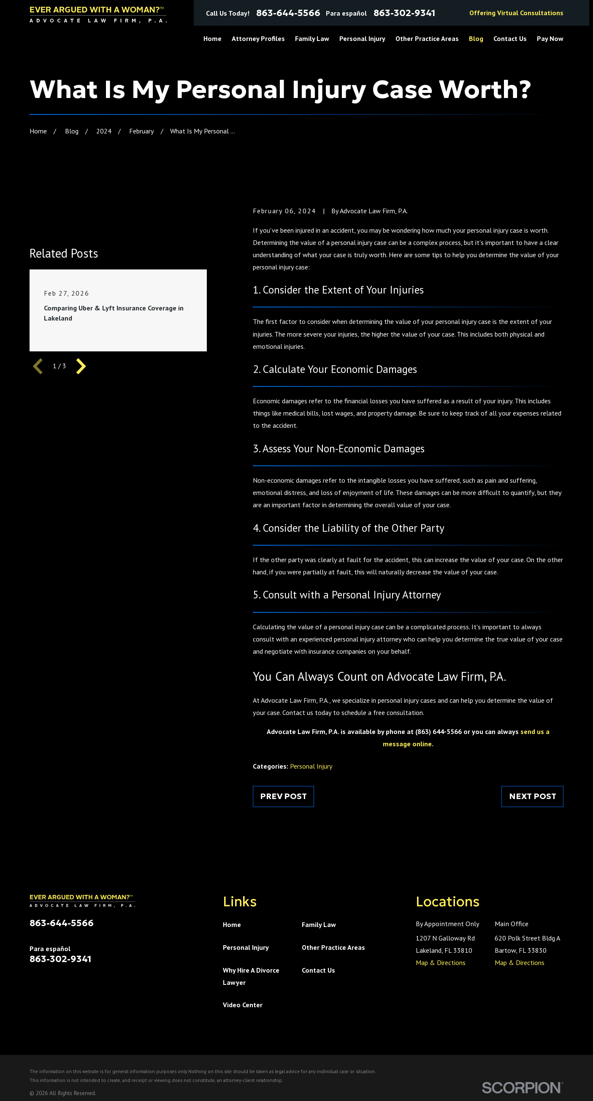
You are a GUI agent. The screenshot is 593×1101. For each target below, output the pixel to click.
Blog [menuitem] (476, 38)
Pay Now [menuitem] (550, 38)
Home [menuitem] (212, 38)
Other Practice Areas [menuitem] (427, 38)
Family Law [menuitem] (312, 38)
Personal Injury (311, 766)
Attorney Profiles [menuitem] (258, 38)
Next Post (532, 796)
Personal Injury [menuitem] (362, 38)
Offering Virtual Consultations (516, 12)
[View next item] (81, 366)
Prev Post (283, 796)
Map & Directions (441, 962)
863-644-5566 (288, 13)
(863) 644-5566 (438, 731)
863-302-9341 (405, 13)
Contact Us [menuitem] (510, 38)
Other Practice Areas (333, 947)
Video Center (243, 1004)
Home (232, 924)
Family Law (319, 924)
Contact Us (318, 970)
